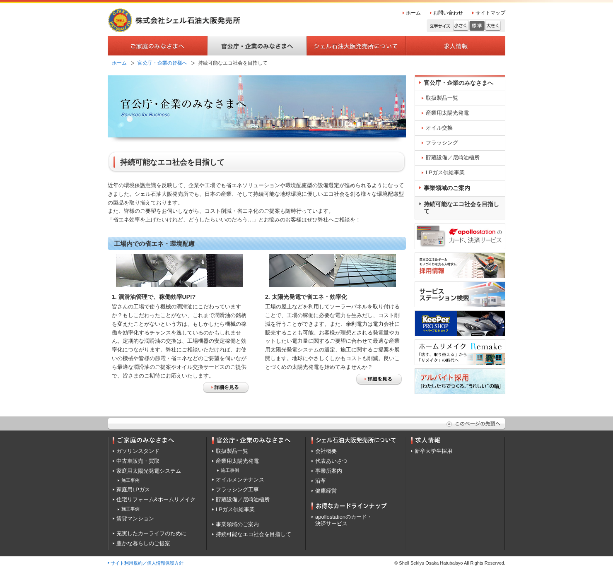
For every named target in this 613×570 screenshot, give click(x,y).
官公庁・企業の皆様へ (162, 63)
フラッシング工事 (237, 489)
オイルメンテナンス (240, 479)
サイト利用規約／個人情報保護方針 (147, 562)
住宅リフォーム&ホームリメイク (155, 499)
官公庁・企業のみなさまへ (458, 82)
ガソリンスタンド (137, 451)
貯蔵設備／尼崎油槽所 (453, 157)
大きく (493, 25)
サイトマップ (490, 13)
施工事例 (130, 480)
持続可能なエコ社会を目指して (461, 207)
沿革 (320, 481)
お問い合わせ (448, 13)
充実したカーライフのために (151, 533)
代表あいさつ (331, 461)
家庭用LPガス (133, 489)
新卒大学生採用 (433, 451)
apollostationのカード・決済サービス (343, 520)
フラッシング (442, 142)
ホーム (413, 13)
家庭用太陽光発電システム (148, 471)
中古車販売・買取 (137, 461)
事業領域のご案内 (447, 188)
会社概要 (326, 451)
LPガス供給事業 (445, 172)
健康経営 (326, 491)
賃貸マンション (135, 518)
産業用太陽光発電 (447, 113)
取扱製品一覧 (442, 98)
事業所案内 (328, 471)
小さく (461, 25)
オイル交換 (439, 128)
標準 (477, 25)
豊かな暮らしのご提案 (143, 543)
